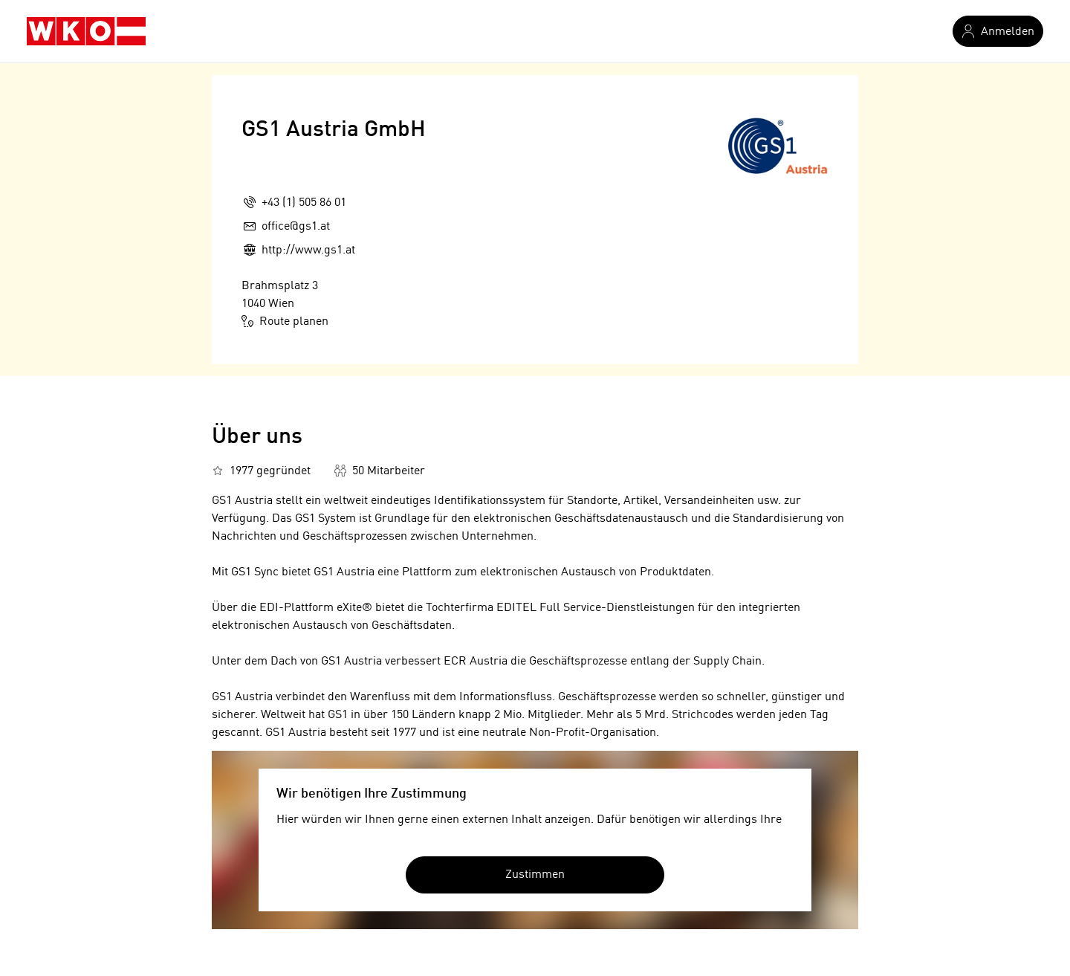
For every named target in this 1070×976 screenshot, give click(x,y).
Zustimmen (535, 875)
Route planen (284, 321)
